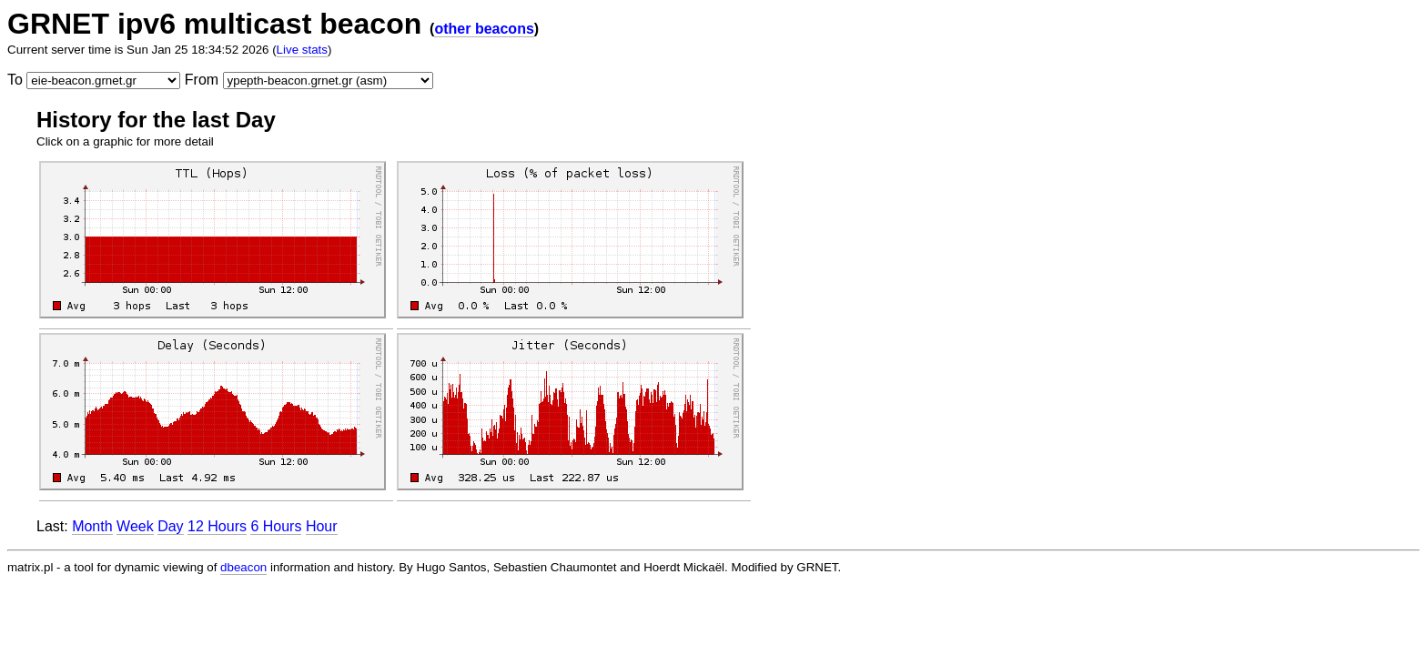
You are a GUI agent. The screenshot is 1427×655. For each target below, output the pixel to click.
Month (92, 526)
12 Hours (217, 526)
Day (170, 526)
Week (135, 526)
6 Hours (275, 526)
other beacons (483, 28)
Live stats (302, 49)
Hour (322, 526)
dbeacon (243, 567)
